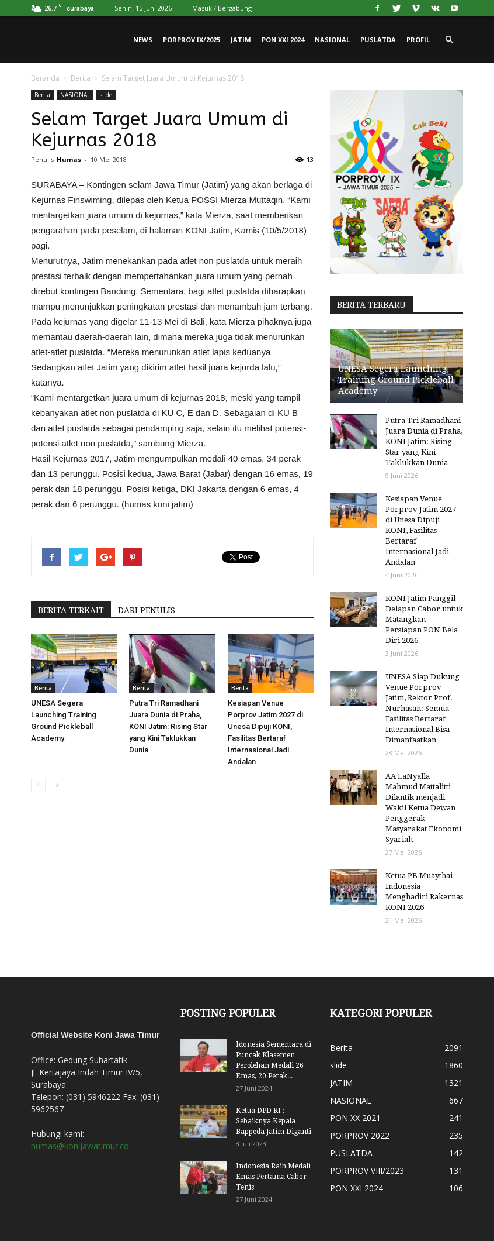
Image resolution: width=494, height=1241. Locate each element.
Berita (81, 78)
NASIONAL (332, 39)
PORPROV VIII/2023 (367, 1170)
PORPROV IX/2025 (191, 39)
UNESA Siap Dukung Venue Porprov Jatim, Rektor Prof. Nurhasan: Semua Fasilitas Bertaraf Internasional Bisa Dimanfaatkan (422, 708)
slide (106, 95)
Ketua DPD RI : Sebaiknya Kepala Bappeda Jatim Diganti (273, 1121)
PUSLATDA (378, 39)
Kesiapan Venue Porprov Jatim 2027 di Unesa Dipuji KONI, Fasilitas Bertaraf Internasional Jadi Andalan (420, 530)
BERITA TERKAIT (71, 610)
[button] (449, 40)
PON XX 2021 (355, 1117)
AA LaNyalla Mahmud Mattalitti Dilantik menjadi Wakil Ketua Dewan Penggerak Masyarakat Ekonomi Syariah (423, 808)
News (142, 39)
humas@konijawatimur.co (80, 1145)
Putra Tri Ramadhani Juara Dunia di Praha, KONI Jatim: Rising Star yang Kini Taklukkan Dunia (168, 726)
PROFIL (418, 39)
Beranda (45, 78)
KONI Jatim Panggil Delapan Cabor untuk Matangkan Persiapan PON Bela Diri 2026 (424, 619)
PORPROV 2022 (359, 1135)
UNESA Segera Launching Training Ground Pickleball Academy (396, 379)
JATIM (241, 39)
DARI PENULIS (146, 610)
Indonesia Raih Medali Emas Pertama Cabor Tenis (273, 1176)
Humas (69, 159)
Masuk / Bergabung (222, 8)
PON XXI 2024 (283, 39)
